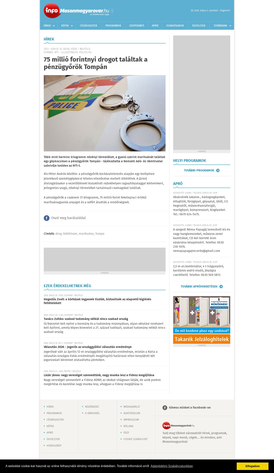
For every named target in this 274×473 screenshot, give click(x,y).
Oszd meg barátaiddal (68, 218)
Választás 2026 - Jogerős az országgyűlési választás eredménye (88, 347)
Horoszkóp (54, 446)
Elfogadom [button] (253, 466)
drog (58, 233)
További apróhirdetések (199, 286)
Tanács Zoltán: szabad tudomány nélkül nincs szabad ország (86, 319)
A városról (92, 413)
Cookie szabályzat (135, 439)
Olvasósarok (175, 26)
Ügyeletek (199, 26)
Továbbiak (220, 26)
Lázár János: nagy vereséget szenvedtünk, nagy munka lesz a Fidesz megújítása (99, 375)
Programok (113, 26)
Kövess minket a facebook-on (190, 407)
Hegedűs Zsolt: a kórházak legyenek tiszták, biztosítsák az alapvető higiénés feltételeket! (97, 301)
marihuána (86, 233)
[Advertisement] (104, 259)
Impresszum (131, 420)
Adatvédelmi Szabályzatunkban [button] (172, 466)
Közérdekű (92, 407)
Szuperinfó (136, 26)
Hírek (47, 26)
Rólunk (128, 426)
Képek (65, 26)
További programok (199, 170)
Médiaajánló (131, 407)
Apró (155, 26)
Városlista (112, 10)
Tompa (99, 233)
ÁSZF (126, 433)
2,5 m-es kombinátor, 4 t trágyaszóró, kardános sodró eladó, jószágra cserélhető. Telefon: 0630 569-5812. (198, 270)
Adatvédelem (131, 413)
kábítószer (70, 233)
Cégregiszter (88, 26)
